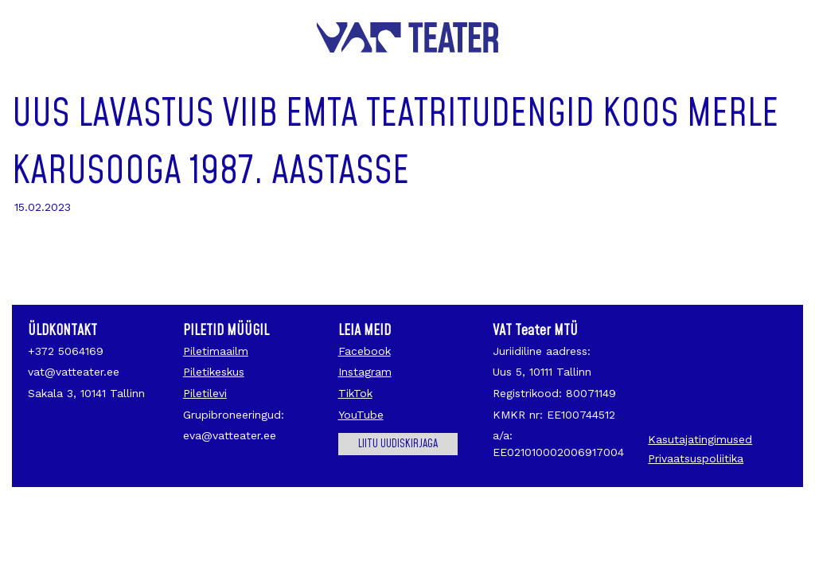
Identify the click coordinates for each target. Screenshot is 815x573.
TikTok (355, 393)
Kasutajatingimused (700, 439)
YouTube (361, 414)
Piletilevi (205, 393)
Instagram (365, 371)
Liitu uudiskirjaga (398, 444)
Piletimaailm (215, 351)
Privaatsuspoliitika (695, 458)
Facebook (364, 351)
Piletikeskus (213, 371)
